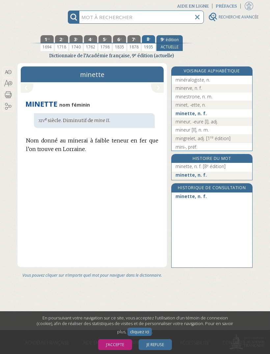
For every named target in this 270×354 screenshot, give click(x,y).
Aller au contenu (43, 5)
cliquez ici (139, 332)
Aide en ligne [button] (193, 6)
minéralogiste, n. (193, 80)
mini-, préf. (186, 147)
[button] (8, 72)
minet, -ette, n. (191, 105)
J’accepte (115, 344)
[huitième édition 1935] (148, 43)
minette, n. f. (191, 113)
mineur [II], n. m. (192, 130)
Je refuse (155, 344)
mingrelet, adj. (203, 138)
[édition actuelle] (169, 43)
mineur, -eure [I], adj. (197, 121)
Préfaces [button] (226, 6)
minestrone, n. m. (194, 96)
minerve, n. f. (189, 88)
